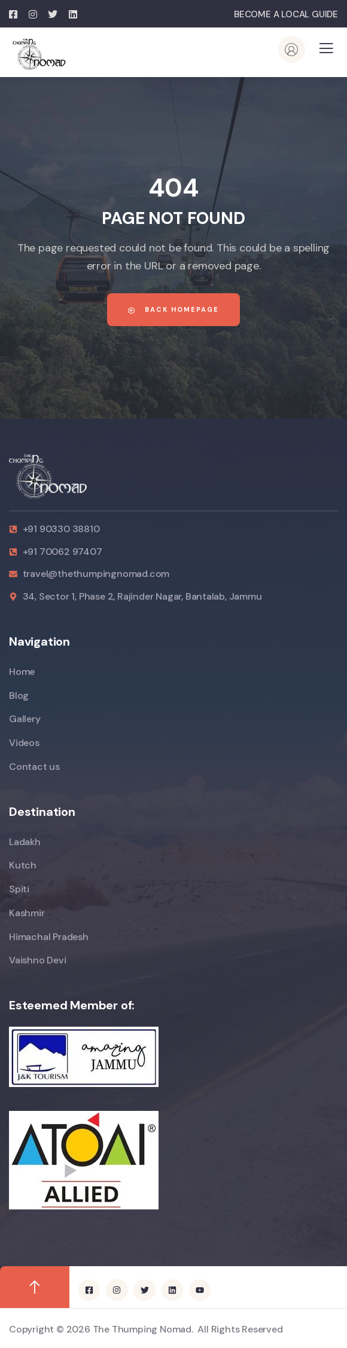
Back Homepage (173, 309)
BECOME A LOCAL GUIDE (286, 14)
